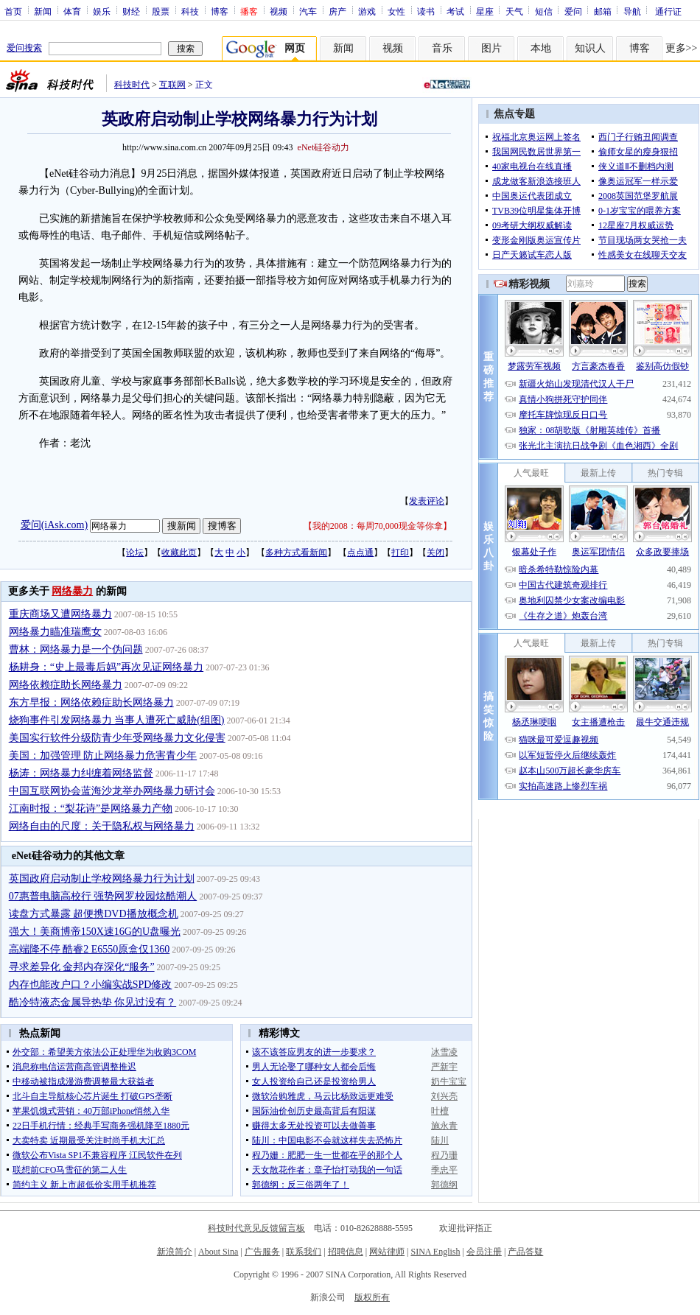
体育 (72, 11)
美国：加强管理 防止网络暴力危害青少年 (103, 755)
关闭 (435, 552)
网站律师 (387, 1251)
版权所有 (372, 1297)
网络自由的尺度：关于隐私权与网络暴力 (102, 826)
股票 (160, 11)
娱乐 (102, 11)
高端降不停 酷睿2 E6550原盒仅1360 (89, 949)
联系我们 (303, 1251)
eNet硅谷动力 (324, 147)
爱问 (573, 11)
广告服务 (262, 1251)
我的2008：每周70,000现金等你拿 (377, 526)
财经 (131, 11)
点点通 (360, 552)
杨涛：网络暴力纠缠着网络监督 (81, 773)
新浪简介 (174, 1251)
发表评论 (426, 501)
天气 (514, 11)
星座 (485, 11)
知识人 (590, 48)
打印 (400, 552)
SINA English (435, 1251)
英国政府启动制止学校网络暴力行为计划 (102, 878)
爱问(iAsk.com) (54, 524)
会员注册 (484, 1251)
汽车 (308, 11)
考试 (455, 11)
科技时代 (132, 85)
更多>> (681, 48)
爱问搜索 (24, 48)
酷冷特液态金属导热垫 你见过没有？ (93, 1002)
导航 (632, 11)
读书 (426, 11)
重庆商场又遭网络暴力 (60, 614)
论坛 (135, 552)
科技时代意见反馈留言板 (256, 1228)
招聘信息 (345, 1251)
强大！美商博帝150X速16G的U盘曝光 (95, 931)
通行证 (668, 11)
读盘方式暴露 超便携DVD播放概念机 (93, 913)
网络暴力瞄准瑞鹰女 (55, 631)
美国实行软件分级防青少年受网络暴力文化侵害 (117, 737)
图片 (491, 48)
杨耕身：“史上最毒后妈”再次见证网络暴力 (106, 667)
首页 (13, 11)
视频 (278, 11)
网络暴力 (72, 591)
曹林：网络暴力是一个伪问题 (76, 649)
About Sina (218, 1251)
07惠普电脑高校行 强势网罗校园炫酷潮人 (103, 896)
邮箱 (603, 11)
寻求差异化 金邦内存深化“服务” (82, 966)
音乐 (442, 48)
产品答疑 (525, 1251)
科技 (190, 11)
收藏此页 (179, 552)
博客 (219, 11)
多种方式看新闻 (296, 552)
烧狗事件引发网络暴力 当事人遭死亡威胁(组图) (117, 720)
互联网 (172, 85)
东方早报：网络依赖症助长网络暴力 (91, 702)
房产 (337, 11)
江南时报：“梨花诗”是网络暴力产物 (90, 808)
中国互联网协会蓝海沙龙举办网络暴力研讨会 (112, 790)
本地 (541, 48)
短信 (544, 11)
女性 (396, 11)
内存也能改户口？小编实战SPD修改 (90, 984)
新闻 (43, 11)
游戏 (367, 11)
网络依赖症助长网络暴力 (65, 684)
